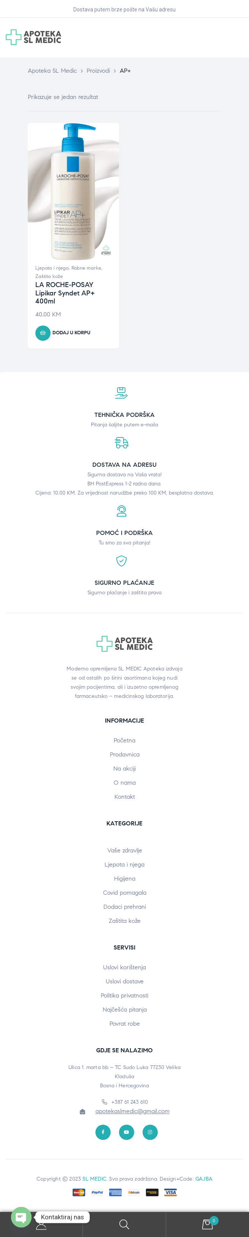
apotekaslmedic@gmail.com (132, 1111)
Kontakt (124, 796)
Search (124, 1224)
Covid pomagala (124, 892)
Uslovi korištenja (124, 967)
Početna (124, 740)
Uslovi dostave (125, 981)
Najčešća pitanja (125, 1009)
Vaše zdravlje (124, 850)
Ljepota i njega (52, 268)
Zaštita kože (49, 276)
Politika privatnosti (124, 995)
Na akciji (124, 768)
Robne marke (86, 268)
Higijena (124, 878)
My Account (41, 1224)
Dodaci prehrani (124, 906)
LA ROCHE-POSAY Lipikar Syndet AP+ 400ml (65, 293)
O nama (125, 782)
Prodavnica (125, 754)
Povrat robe (124, 1023)
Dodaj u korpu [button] (71, 333)
